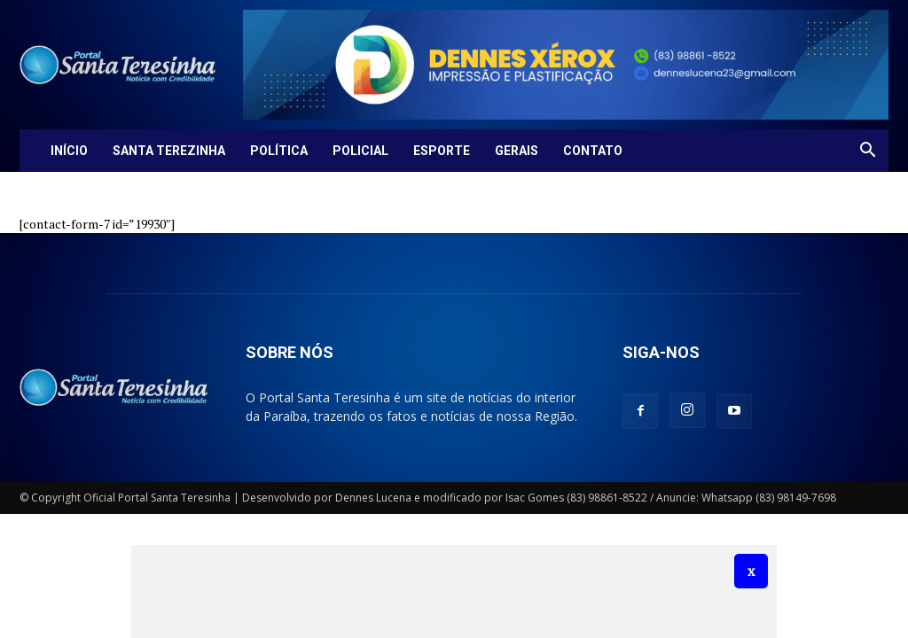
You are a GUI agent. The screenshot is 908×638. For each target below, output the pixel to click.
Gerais (516, 151)
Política (279, 151)
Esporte (441, 151)
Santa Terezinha (169, 151)
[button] (867, 152)
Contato (592, 151)
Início (69, 151)
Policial (360, 151)
